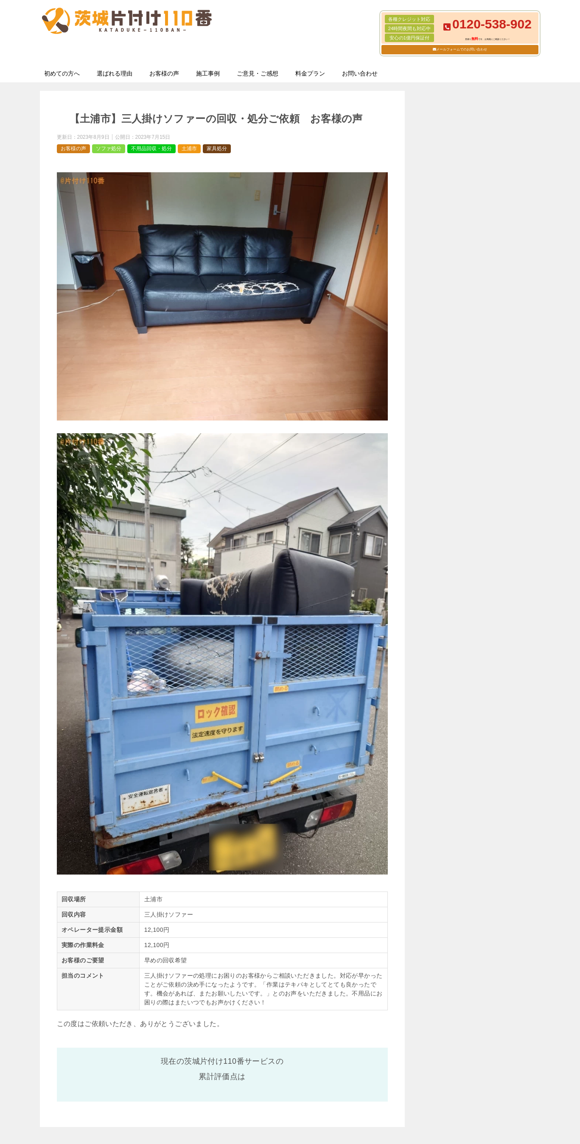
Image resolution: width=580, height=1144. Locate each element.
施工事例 (208, 73)
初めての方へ (62, 73)
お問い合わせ (360, 73)
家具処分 (217, 148)
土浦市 (189, 148)
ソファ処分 (108, 148)
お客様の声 (164, 73)
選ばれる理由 (114, 73)
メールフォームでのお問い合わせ (461, 49)
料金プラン (310, 73)
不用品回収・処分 (151, 148)
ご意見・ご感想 (257, 73)
